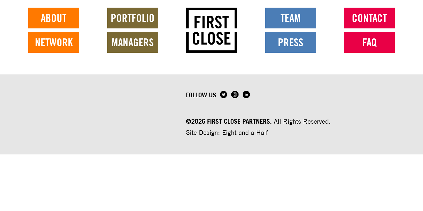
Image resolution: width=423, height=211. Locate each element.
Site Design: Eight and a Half (227, 132)
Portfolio (133, 25)
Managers (132, 49)
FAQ (369, 49)
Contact (369, 25)
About (53, 25)
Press (290, 49)
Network (54, 49)
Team (291, 25)
